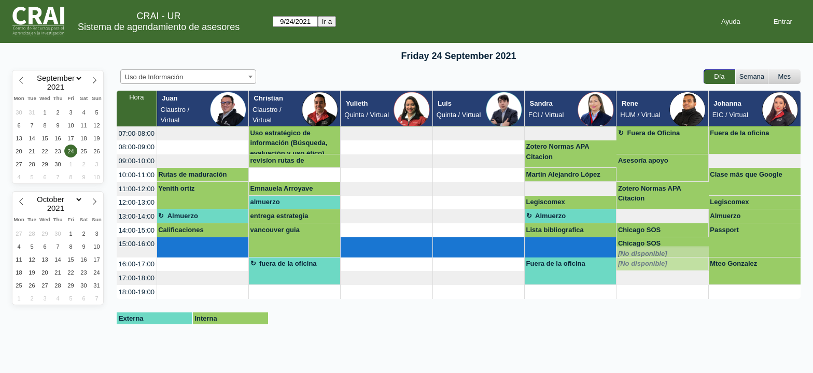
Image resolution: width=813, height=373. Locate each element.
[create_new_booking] (202, 133)
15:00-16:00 (137, 244)
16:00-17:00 (137, 264)
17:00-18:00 (137, 278)
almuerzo (265, 202)
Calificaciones (180, 230)
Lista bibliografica (555, 230)
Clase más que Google (746, 174)
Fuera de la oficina (739, 133)
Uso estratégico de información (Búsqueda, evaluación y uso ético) (289, 141)
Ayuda (730, 21)
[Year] (58, 87)
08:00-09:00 (137, 147)
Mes (784, 76)
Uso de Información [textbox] (154, 77)
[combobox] (188, 76)
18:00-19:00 (137, 292)
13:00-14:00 (137, 216)
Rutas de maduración (192, 174)
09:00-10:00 (137, 161)
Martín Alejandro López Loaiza (563, 176)
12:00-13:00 (137, 202)
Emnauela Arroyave (281, 188)
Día (719, 76)
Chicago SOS (639, 230)
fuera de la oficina (288, 263)
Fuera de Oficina (653, 133)
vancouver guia (275, 230)
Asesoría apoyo (643, 160)
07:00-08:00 (137, 133)
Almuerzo (182, 216)
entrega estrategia (279, 216)
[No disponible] (642, 253)
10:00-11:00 (137, 175)
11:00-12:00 (137, 189)
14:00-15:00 (137, 230)
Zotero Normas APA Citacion (558, 151)
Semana (751, 76)
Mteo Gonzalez (733, 263)
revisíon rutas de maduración (277, 162)
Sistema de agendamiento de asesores (159, 27)
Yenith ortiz (176, 188)
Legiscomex (545, 202)
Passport (724, 230)
